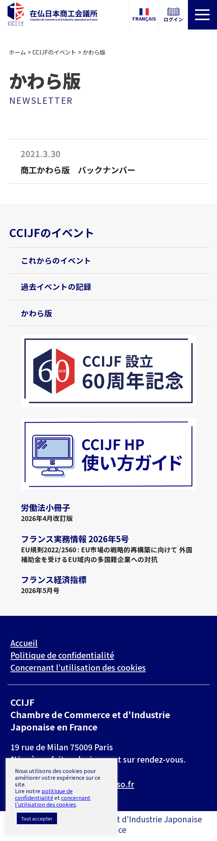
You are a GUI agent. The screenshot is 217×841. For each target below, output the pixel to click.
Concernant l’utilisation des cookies (78, 667)
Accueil (24, 642)
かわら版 (36, 313)
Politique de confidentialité (62, 655)
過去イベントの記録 (56, 286)
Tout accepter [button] (37, 818)
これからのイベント (56, 260)
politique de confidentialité (44, 794)
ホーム (17, 52)
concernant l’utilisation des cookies (53, 801)
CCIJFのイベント (54, 52)
